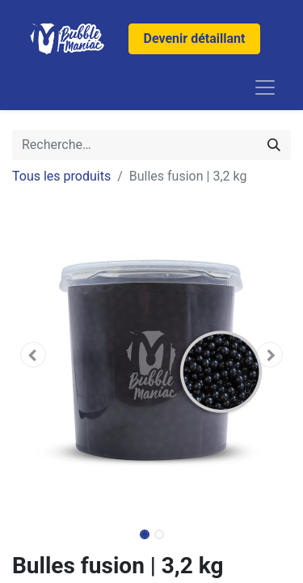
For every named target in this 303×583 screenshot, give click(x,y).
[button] (33, 354)
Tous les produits (61, 176)
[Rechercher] (274, 145)
